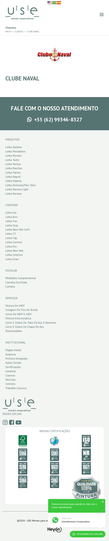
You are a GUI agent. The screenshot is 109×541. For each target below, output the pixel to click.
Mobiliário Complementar (20, 278)
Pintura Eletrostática (18, 318)
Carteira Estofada (16, 282)
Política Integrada (16, 358)
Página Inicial (13, 350)
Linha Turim (12, 160)
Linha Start (12, 259)
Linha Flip (11, 238)
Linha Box (11, 217)
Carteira (10, 286)
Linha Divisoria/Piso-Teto (20, 185)
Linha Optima (13, 147)
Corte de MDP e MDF (18, 314)
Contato (10, 384)
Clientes (10, 375)
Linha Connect (13, 242)
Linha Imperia (13, 181)
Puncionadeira (13, 331)
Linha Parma (12, 172)
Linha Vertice (13, 164)
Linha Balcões (13, 168)
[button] (102, 14)
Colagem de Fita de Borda (21, 310)
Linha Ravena (13, 193)
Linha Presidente (15, 151)
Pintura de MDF (15, 305)
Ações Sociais (13, 362)
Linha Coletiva (14, 255)
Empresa (10, 354)
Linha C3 (10, 233)
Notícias (10, 379)
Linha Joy (10, 212)
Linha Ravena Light (17, 189)
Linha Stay (11, 225)
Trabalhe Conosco (16, 388)
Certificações (13, 367)
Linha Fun (11, 221)
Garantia (10, 371)
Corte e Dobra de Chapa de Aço (24, 326)
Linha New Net (14, 250)
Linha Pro (11, 246)
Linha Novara (13, 155)
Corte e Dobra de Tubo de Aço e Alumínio (30, 322)
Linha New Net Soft (17, 229)
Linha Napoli (12, 176)
